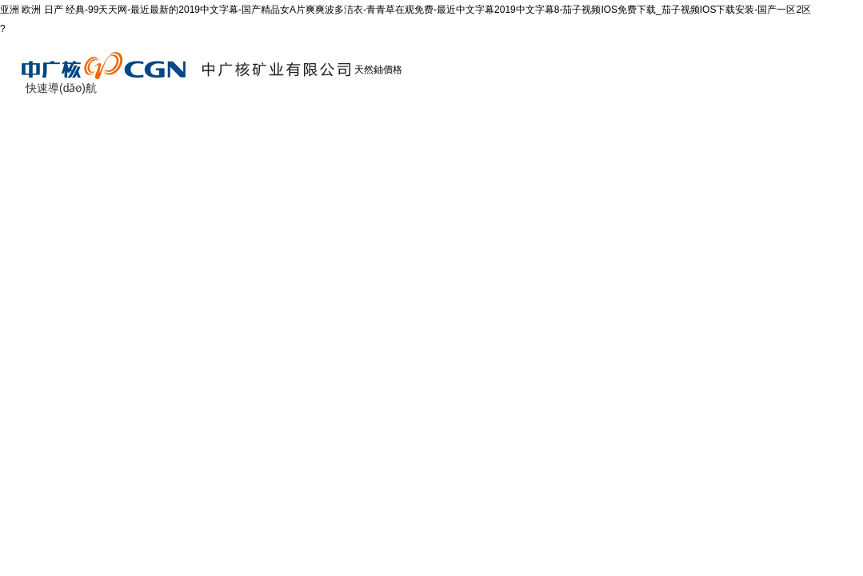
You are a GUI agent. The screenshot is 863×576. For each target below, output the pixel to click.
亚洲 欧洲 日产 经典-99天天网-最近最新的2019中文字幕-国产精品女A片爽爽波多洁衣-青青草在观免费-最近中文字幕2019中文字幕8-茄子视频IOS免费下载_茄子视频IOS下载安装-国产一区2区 (405, 9)
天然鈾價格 (378, 69)
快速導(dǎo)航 (61, 88)
